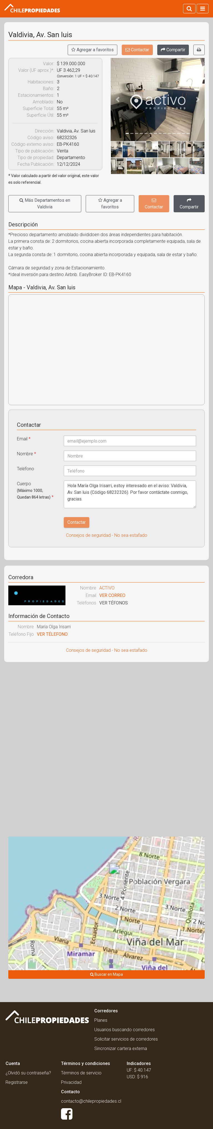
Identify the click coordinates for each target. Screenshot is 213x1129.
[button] (118, 99)
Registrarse (17, 1082)
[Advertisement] (106, 706)
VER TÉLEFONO (52, 634)
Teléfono (25, 468)
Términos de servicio (81, 1073)
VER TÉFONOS (113, 603)
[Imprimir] (199, 50)
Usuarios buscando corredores (124, 1029)
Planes (100, 1020)
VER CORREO (112, 595)
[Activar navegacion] (203, 8)
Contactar (137, 49)
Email (24, 438)
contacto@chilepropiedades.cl (91, 1101)
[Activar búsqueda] (189, 8)
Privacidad (71, 1082)
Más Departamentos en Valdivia (44, 204)
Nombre (26, 453)
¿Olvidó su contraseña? (28, 1073)
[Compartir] (173, 50)
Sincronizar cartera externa (120, 1048)
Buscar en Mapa (106, 974)
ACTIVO (107, 588)
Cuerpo (35, 490)
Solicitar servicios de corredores (126, 1039)
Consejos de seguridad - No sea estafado (106, 535)
